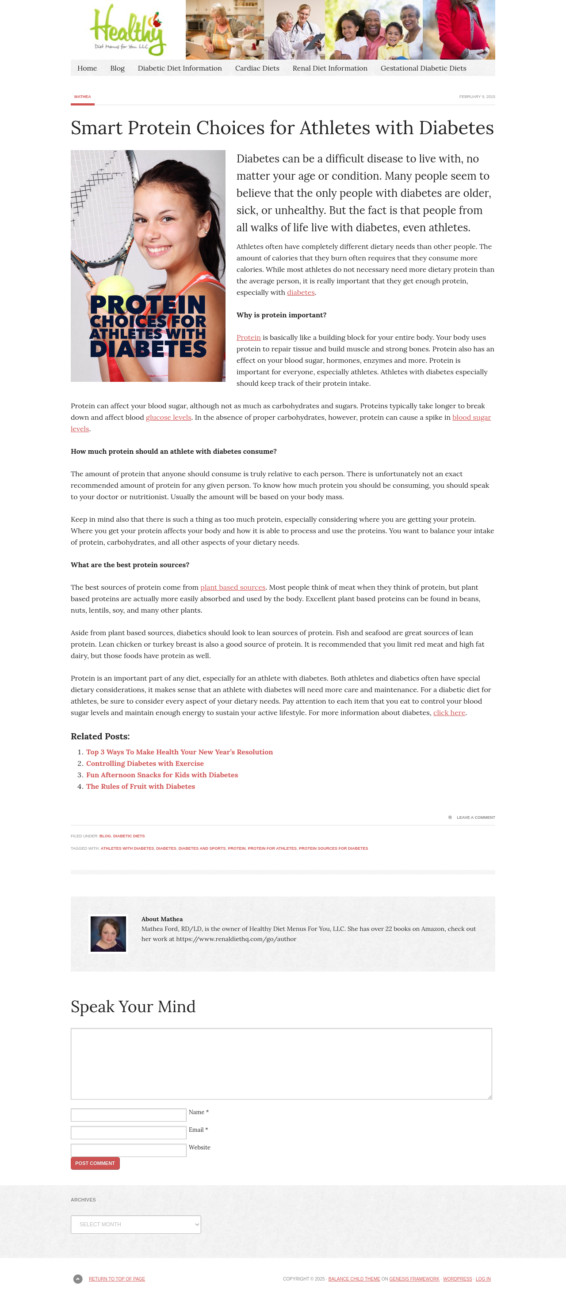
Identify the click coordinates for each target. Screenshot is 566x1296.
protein (236, 848)
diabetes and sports (202, 848)
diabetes (300, 292)
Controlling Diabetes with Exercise (145, 763)
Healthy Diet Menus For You (283, 30)
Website (199, 1147)
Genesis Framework (414, 1279)
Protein (249, 337)
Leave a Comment (476, 817)
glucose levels (168, 417)
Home (87, 68)
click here (449, 712)
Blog (117, 68)
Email (196, 1130)
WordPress (457, 1279)
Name (196, 1112)
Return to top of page (117, 1279)
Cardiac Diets (257, 68)
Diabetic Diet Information (180, 68)
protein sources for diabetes (333, 848)
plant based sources (232, 587)
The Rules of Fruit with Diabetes (140, 786)
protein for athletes (272, 848)
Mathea (82, 96)
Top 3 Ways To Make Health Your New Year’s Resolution (179, 751)
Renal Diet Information (330, 68)
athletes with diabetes (127, 848)
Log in (483, 1279)
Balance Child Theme (354, 1279)
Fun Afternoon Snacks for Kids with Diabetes (162, 774)
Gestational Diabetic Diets (424, 68)
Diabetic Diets (129, 836)
